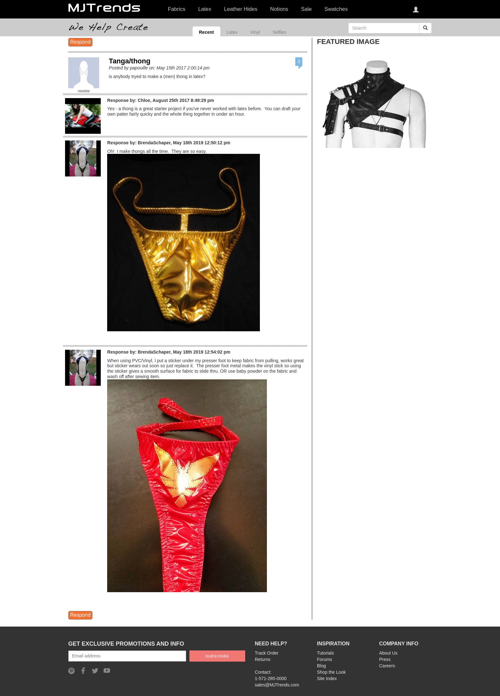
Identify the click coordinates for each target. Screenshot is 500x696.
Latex (232, 32)
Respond (80, 42)
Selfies (279, 32)
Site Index (327, 678)
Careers (387, 665)
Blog (321, 665)
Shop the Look (331, 672)
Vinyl (255, 32)
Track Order (266, 653)
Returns (262, 659)
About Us (388, 653)
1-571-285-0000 (271, 678)
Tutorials (325, 653)
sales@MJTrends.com (277, 684)
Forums (324, 659)
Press (385, 659)
